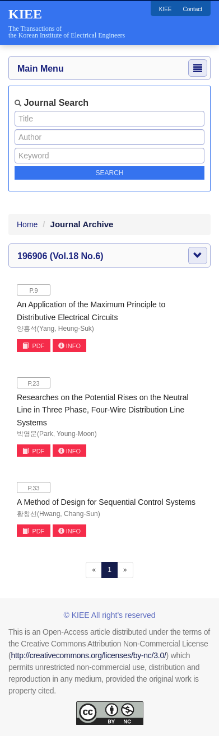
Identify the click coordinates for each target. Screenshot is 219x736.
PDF (33, 346)
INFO (69, 346)
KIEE (165, 9)
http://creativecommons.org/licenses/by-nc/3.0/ (88, 655)
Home (27, 224)
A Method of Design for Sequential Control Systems (106, 502)
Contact (192, 9)
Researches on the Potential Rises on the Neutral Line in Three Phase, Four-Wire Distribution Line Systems (103, 410)
